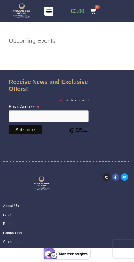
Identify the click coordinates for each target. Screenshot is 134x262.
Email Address (24, 107)
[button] (48, 11)
